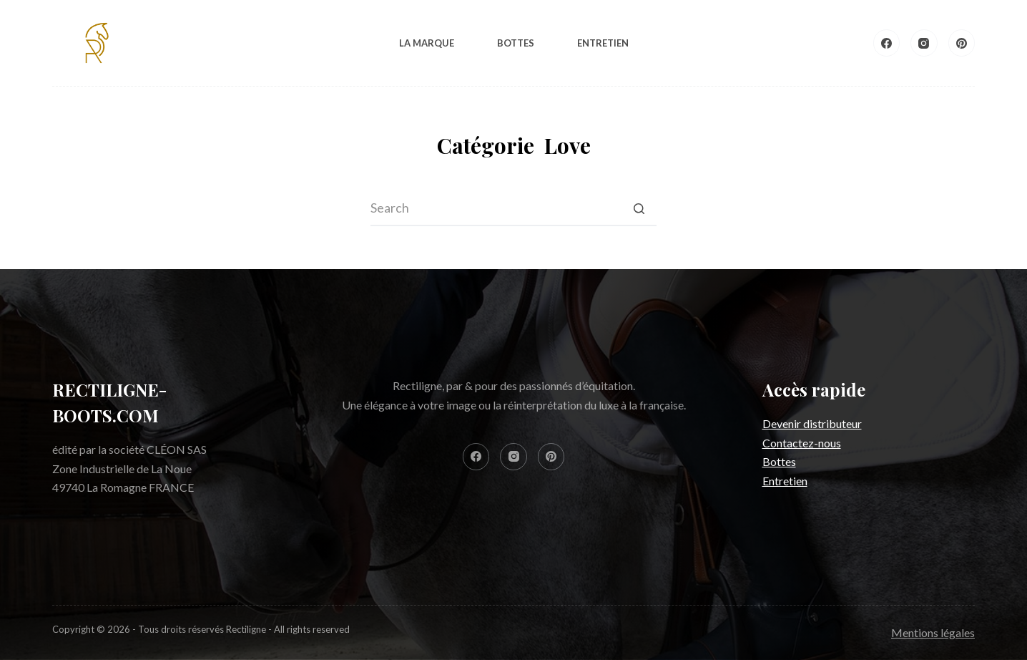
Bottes (779, 461)
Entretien (784, 480)
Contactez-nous (801, 443)
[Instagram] (924, 43)
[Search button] (639, 208)
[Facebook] (886, 43)
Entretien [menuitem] (603, 43)
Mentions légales (933, 632)
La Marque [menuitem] (426, 43)
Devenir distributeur (812, 423)
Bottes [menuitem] (515, 43)
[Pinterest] (962, 43)
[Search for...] (513, 208)
